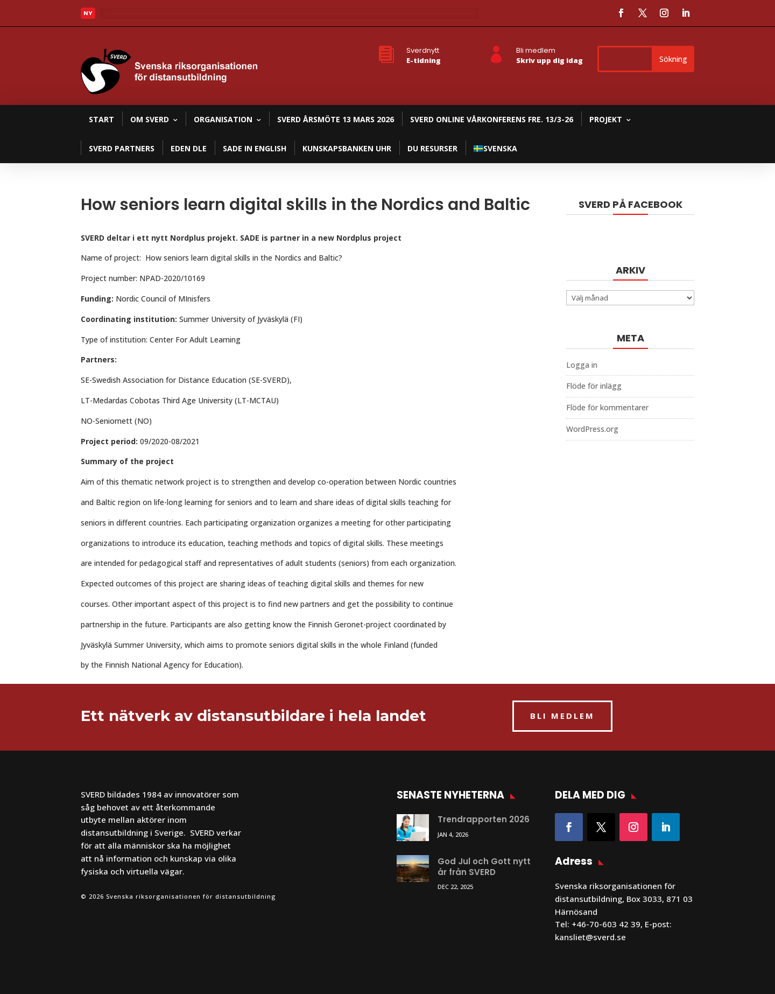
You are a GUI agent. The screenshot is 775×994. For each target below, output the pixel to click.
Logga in (581, 365)
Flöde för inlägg (594, 386)
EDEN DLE (189, 148)
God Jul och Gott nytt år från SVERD (484, 867)
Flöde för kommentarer (607, 407)
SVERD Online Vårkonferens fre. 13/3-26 (491, 119)
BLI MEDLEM (562, 715)
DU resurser (432, 148)
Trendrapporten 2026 (484, 819)
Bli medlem (535, 50)
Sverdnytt (422, 50)
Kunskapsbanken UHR (346, 148)
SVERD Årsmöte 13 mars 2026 (335, 119)
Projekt (605, 119)
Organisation (223, 119)
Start (101, 119)
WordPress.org (592, 429)
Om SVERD (149, 119)
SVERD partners (121, 148)
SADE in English (254, 148)
